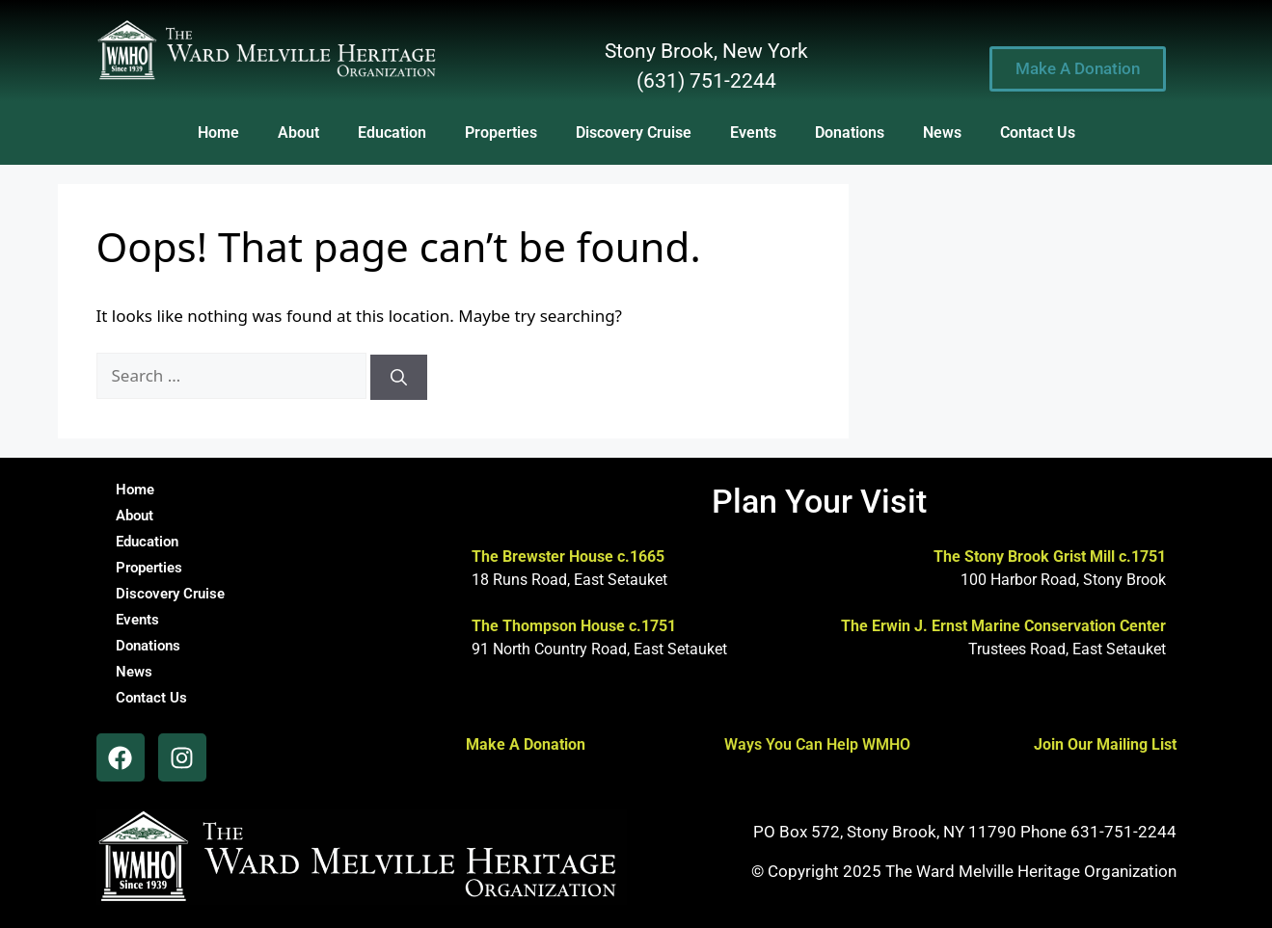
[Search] (398, 378)
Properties (501, 132)
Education (392, 132)
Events (753, 132)
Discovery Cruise (633, 132)
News (942, 132)
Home (218, 132)
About (298, 132)
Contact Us (1037, 132)
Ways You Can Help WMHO (817, 744)
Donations (849, 132)
